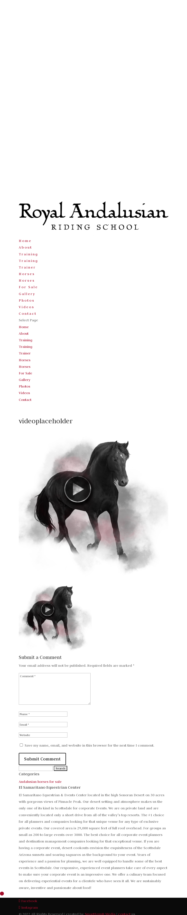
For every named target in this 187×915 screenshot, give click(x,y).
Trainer (27, 267)
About (25, 247)
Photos (27, 300)
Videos (26, 307)
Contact (28, 313)
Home (25, 241)
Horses (27, 274)
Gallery (27, 294)
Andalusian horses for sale (40, 781)
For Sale (28, 287)
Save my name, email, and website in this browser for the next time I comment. (89, 745)
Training (28, 254)
